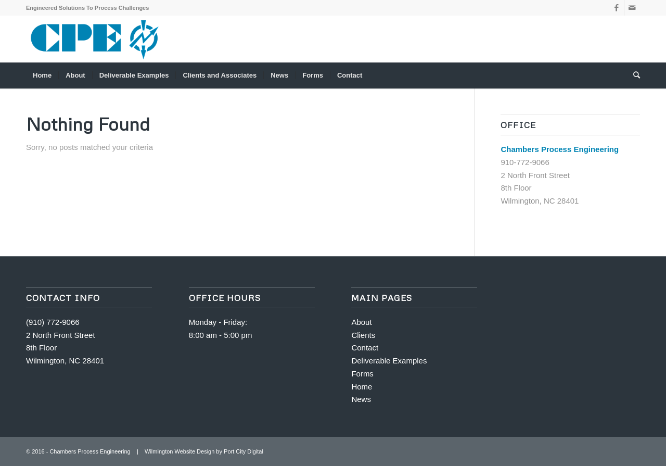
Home (361, 386)
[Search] (633, 75)
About (361, 322)
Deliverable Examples (389, 360)
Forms (362, 373)
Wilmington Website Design (179, 451)
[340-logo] (95, 39)
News (361, 399)
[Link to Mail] (632, 8)
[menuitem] (42, 75)
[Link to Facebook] (616, 8)
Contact (364, 347)
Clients (363, 335)
